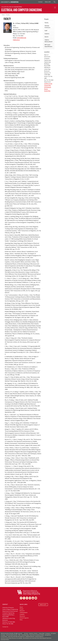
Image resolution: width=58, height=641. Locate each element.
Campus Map (47, 85)
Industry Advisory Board (48, 40)
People (21, 609)
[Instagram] (30, 598)
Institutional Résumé (29, 636)
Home (3, 14)
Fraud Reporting (25, 635)
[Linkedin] (33, 598)
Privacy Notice (4, 636)
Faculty (8, 14)
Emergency (47, 633)
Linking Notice (48, 635)
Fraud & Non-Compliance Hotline (36, 635)
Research (22, 610)
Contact (40, 2)
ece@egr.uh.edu (48, 83)
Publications (16, 40)
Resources (22, 616)
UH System (53, 633)
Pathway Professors (47, 26)
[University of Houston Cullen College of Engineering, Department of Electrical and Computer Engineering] (28, 592)
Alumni (46, 36)
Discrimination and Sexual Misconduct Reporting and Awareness (37, 638)
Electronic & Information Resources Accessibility (11, 638)
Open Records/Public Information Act (16, 636)
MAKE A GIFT (43, 604)
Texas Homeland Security (11, 635)
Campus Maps (41, 633)
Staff (46, 30)
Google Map (47, 91)
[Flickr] (27, 598)
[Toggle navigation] (55, 7)
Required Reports (39, 636)
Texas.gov (3, 635)
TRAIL (19, 635)
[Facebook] (21, 598)
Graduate (22, 614)
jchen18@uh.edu (21, 38)
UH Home (26, 633)
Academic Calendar (33, 633)
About (21, 607)
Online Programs (24, 618)
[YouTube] (36, 598)
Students (47, 33)
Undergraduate (23, 612)
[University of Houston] (9, 2)
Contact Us (5, 626)
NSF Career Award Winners (48, 45)
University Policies (5, 639)
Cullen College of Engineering (11, 7)
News (21, 619)
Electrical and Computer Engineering (21, 10)
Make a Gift (48, 2)
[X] (24, 598)
